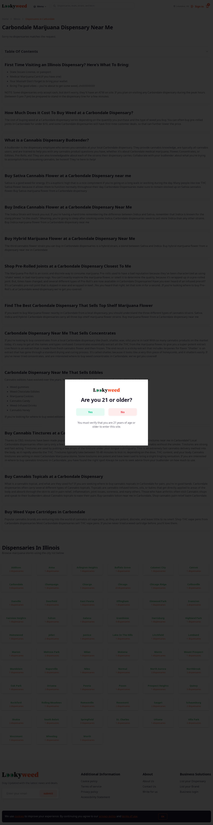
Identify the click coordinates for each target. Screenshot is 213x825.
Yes (90, 412)
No (123, 412)
